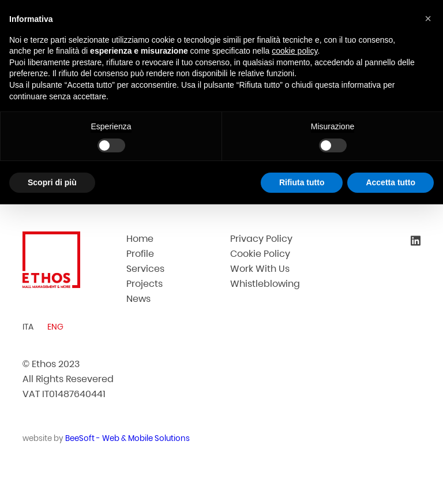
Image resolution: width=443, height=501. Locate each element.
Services (145, 268)
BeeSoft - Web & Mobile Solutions (127, 438)
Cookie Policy (260, 253)
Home (139, 238)
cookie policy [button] (294, 50)
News (138, 298)
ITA (27, 326)
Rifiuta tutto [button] (302, 182)
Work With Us (260, 268)
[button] (428, 18)
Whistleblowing (265, 283)
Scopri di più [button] (52, 182)
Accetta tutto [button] (390, 182)
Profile (140, 253)
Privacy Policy (261, 238)
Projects (144, 283)
